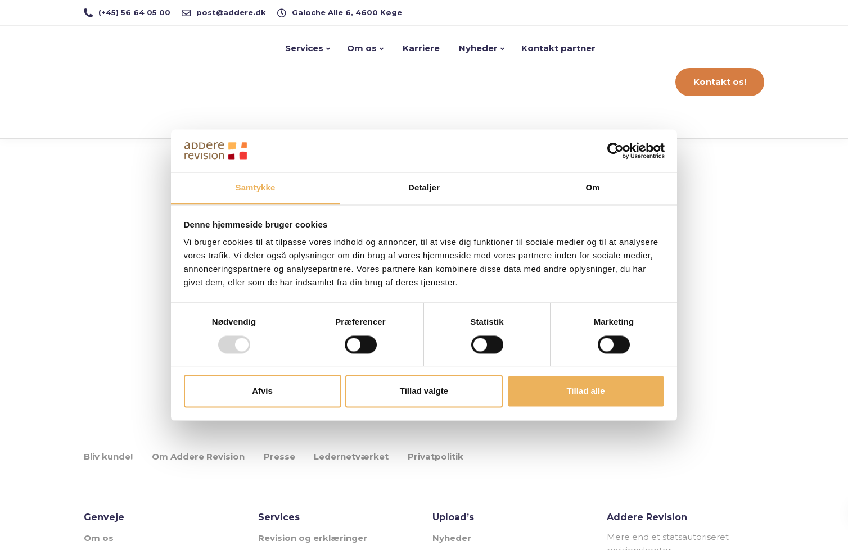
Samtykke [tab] (256, 188)
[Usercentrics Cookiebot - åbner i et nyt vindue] (615, 150)
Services (304, 48)
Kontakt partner (558, 48)
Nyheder (477, 48)
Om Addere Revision (198, 456)
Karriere (420, 48)
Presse (279, 456)
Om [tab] (592, 188)
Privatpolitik (436, 456)
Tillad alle (585, 391)
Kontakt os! (719, 81)
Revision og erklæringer (312, 538)
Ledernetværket (351, 456)
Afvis (262, 391)
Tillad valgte (424, 391)
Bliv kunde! (108, 456)
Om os (362, 48)
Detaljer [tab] (424, 188)
